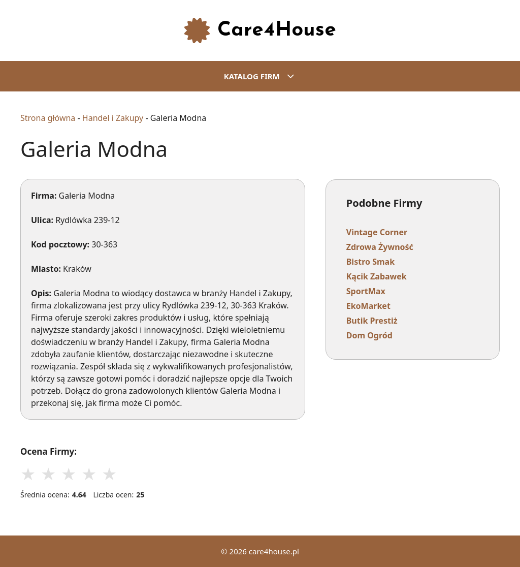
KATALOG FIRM (265, 76)
